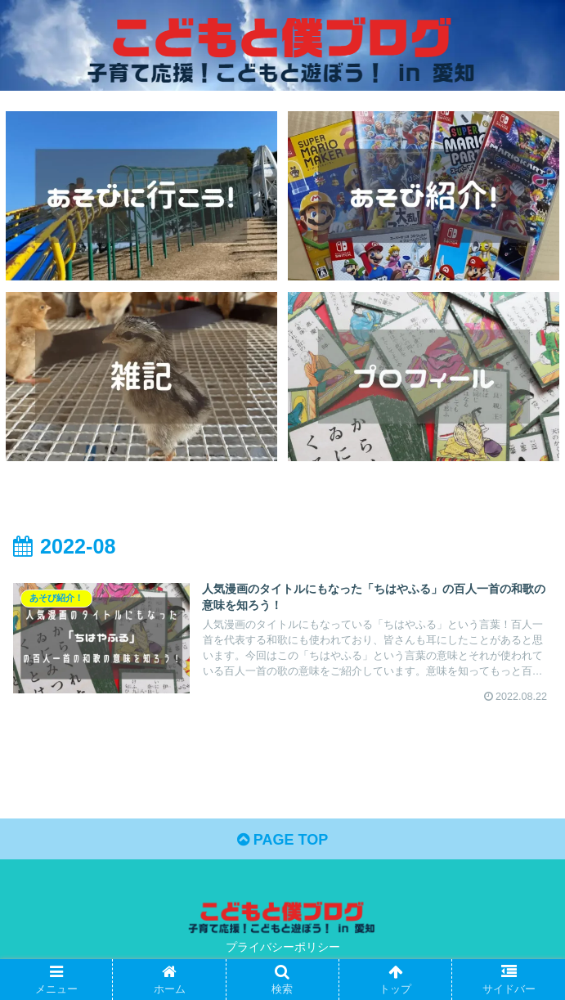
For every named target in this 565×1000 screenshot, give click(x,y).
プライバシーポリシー (283, 946)
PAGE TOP (282, 840)
